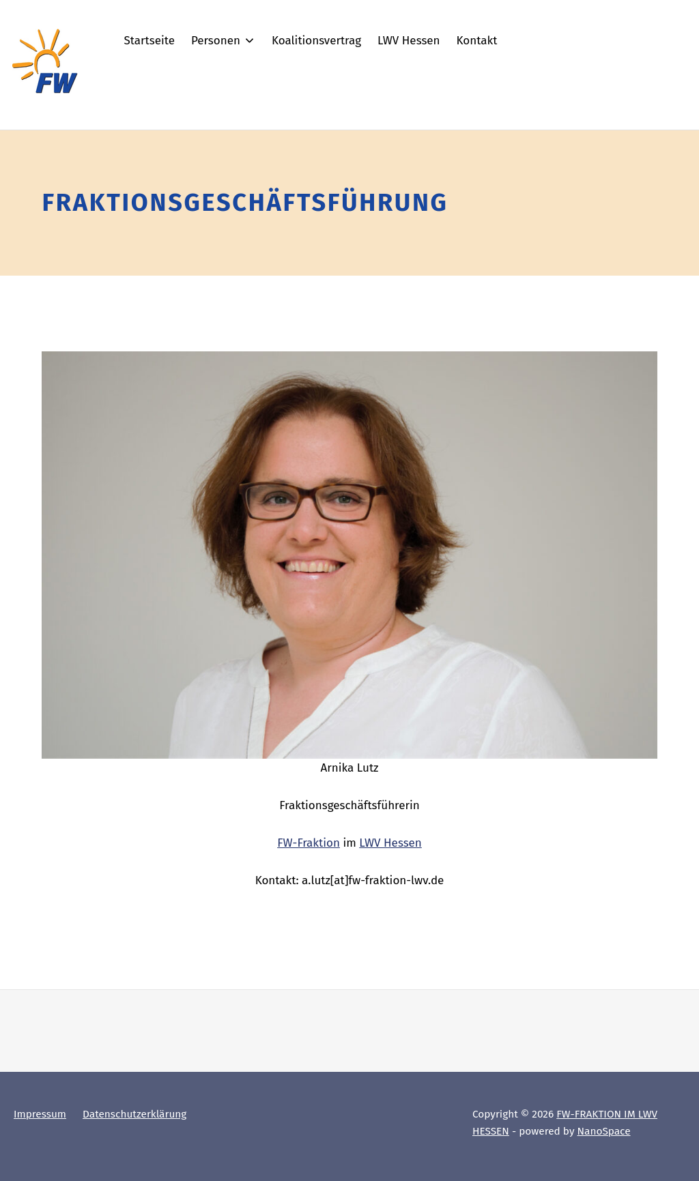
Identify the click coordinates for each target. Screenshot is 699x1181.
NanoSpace (604, 1131)
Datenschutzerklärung (134, 1114)
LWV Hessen (390, 843)
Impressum (40, 1114)
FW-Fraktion (308, 843)
